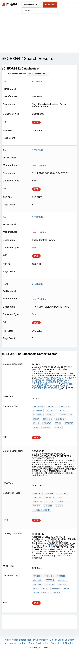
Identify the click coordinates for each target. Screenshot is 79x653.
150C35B (46, 427)
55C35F (46, 388)
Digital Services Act (38, 643)
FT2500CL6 (38, 379)
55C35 (56, 386)
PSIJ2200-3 (70, 377)
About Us (69, 643)
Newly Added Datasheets (18, 639)
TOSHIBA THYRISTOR (41, 510)
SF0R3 (66, 589)
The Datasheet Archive (10, 4)
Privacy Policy (40, 639)
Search (49, 4)
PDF (36, 122)
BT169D (36, 423)
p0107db (47, 423)
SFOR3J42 (50, 497)
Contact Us (56, 643)
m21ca (36, 419)
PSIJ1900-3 (57, 377)
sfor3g (57, 593)
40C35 (40, 386)
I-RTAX (35, 589)
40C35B (48, 386)
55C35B (64, 386)
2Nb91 (36, 427)
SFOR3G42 (47, 419)
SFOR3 (58, 506)
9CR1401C (69, 423)
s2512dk (57, 427)
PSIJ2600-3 (63, 379)
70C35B (55, 388)
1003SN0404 (44, 377)
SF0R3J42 (52, 462)
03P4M (58, 423)
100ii (60, 497)
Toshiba (39, 165)
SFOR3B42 (37, 473)
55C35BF (36, 388)
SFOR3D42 (67, 473)
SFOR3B (36, 506)
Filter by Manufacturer (16, 74)
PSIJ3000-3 (38, 382)
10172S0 (36, 576)
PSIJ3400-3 (51, 382)
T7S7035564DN (40, 384)
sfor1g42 (60, 419)
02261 (45, 589)
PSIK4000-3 (63, 382)
